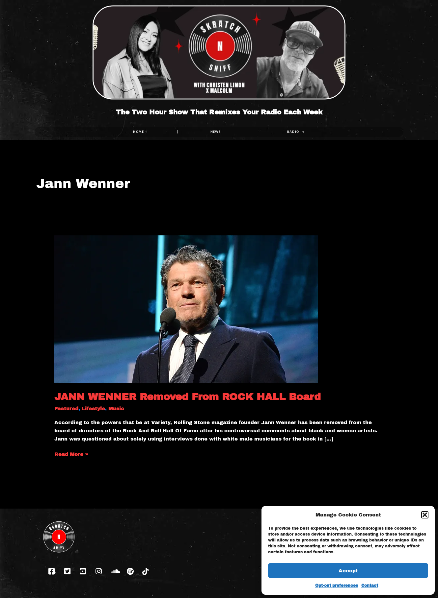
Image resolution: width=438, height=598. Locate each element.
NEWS (215, 131)
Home (138, 131)
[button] (425, 515)
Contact (369, 585)
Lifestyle (93, 408)
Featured (66, 408)
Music (116, 408)
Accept (348, 570)
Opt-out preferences (336, 585)
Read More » (71, 453)
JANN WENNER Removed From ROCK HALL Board (187, 397)
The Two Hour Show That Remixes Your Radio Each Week (219, 112)
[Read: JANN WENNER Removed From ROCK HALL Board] (186, 309)
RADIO (296, 132)
